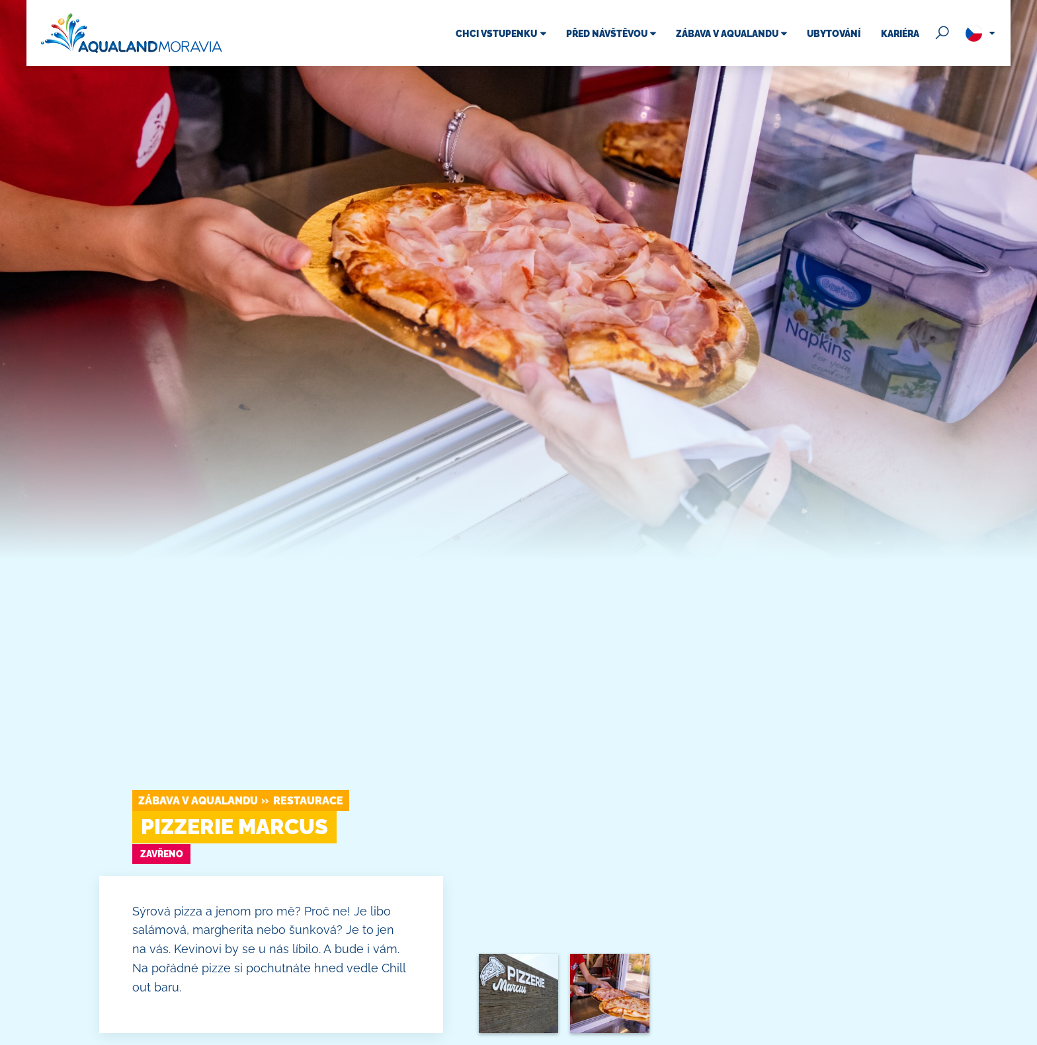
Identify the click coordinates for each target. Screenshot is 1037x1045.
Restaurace (308, 800)
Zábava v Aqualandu (198, 800)
